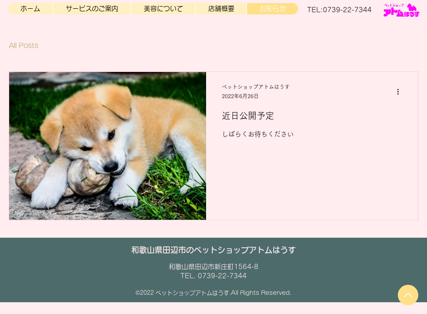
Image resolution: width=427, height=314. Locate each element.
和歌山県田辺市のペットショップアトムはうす (213, 250)
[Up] (408, 295)
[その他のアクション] (401, 92)
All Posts (23, 45)
